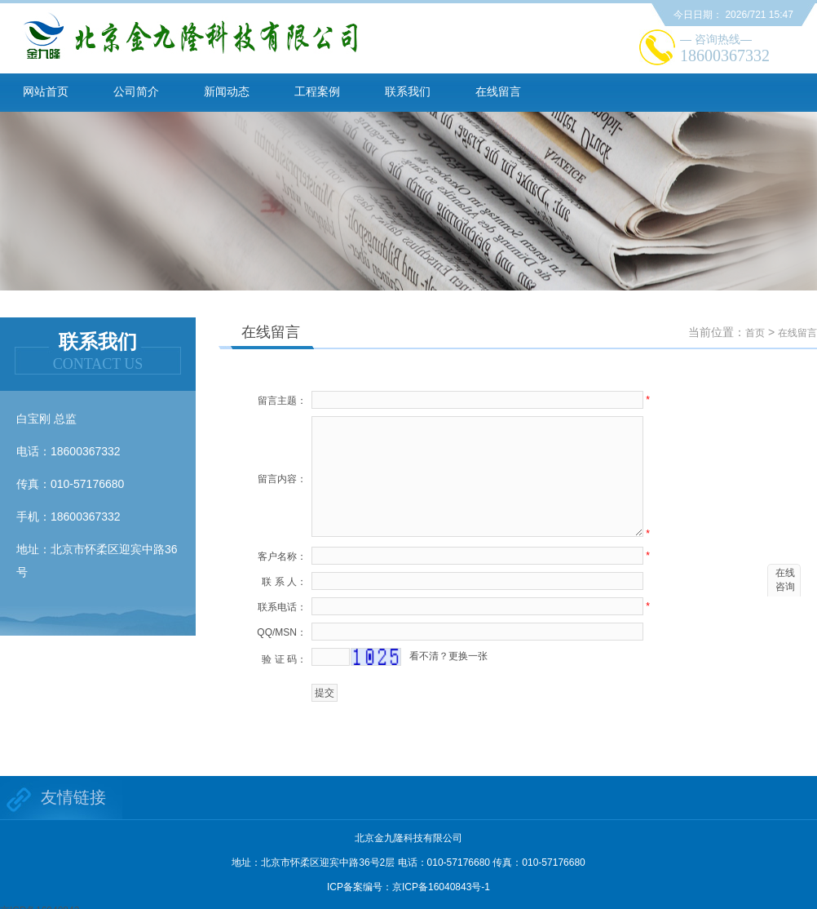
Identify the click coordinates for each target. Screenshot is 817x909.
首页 (755, 333)
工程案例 (317, 91)
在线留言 (498, 91)
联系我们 (408, 91)
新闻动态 (227, 91)
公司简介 (136, 91)
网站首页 (45, 91)
